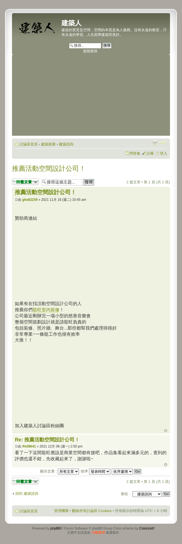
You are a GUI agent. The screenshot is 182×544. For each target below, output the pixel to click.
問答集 (135, 153)
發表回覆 (25, 181)
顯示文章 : (59, 471)
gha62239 (30, 200)
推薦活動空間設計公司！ (49, 168)
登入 (163, 153)
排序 (95, 471)
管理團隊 (61, 511)
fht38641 (29, 446)
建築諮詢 (66, 144)
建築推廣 (48, 144)
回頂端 (165, 430)
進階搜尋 (90, 51)
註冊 (150, 153)
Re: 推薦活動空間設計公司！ (47, 439)
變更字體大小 (163, 142)
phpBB (56, 528)
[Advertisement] (90, 97)
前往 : (125, 494)
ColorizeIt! (146, 528)
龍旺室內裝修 (46, 309)
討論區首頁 (29, 144)
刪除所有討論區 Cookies (92, 511)
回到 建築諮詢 (26, 493)
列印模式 (155, 142)
